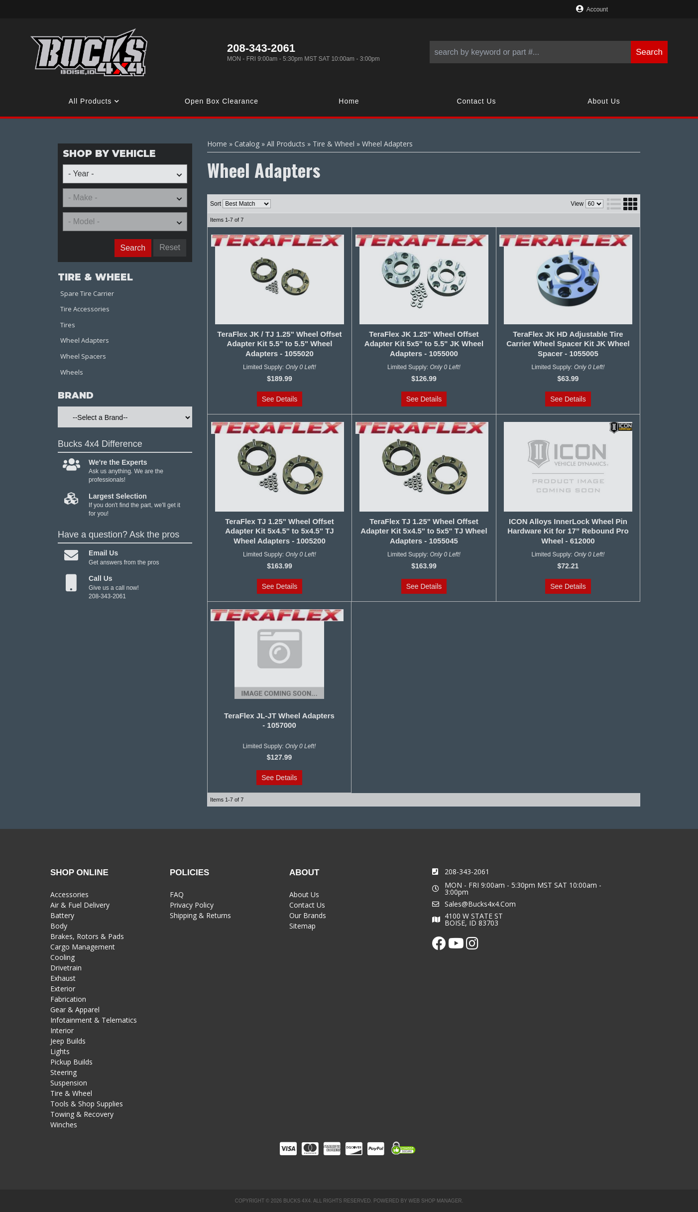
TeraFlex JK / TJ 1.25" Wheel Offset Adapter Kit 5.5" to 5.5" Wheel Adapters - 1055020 (279, 344)
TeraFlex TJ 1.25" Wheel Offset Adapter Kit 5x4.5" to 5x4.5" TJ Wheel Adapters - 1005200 (279, 531)
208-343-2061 (467, 871)
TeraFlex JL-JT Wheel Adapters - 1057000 (279, 720)
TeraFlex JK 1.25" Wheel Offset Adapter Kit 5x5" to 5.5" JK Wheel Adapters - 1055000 (423, 344)
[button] (549, 52)
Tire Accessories (85, 308)
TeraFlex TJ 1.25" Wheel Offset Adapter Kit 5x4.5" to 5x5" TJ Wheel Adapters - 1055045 (423, 531)
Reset (169, 247)
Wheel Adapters (84, 340)
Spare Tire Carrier (87, 293)
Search (133, 248)
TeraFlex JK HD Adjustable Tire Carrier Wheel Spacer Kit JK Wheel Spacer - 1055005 (568, 344)
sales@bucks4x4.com (480, 904)
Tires (67, 324)
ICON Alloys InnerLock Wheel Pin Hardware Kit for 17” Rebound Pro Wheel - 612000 (567, 531)
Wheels (71, 372)
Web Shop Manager (435, 1201)
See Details (280, 399)
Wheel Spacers (83, 356)
